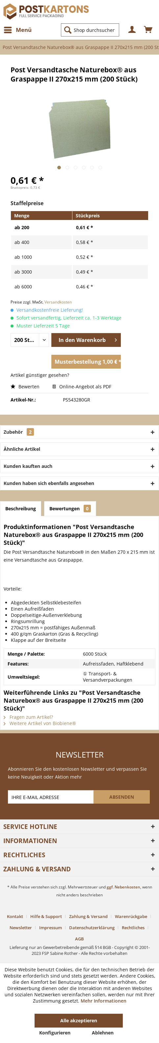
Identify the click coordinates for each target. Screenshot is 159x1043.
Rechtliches (133, 928)
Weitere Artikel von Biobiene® (40, 723)
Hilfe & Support (46, 916)
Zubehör (19, 432)
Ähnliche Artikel (22, 449)
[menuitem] (17, 29)
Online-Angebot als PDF (81, 386)
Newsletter (21, 928)
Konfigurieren (54, 1033)
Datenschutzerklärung (92, 928)
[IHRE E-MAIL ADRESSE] (51, 797)
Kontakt (15, 916)
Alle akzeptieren (78, 1020)
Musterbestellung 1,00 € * (88, 360)
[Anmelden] (132, 29)
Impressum (50, 928)
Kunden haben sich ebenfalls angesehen (49, 483)
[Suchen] (68, 29)
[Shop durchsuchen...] (90, 29)
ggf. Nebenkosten (123, 887)
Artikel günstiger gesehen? (40, 375)
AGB (79, 939)
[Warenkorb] (148, 29)
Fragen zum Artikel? (28, 717)
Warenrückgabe (131, 916)
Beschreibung (20, 508)
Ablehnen (103, 1033)
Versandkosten (58, 302)
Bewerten (26, 386)
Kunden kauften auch (28, 466)
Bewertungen (70, 508)
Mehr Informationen (103, 1001)
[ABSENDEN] (121, 797)
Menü (18, 29)
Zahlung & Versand (88, 916)
